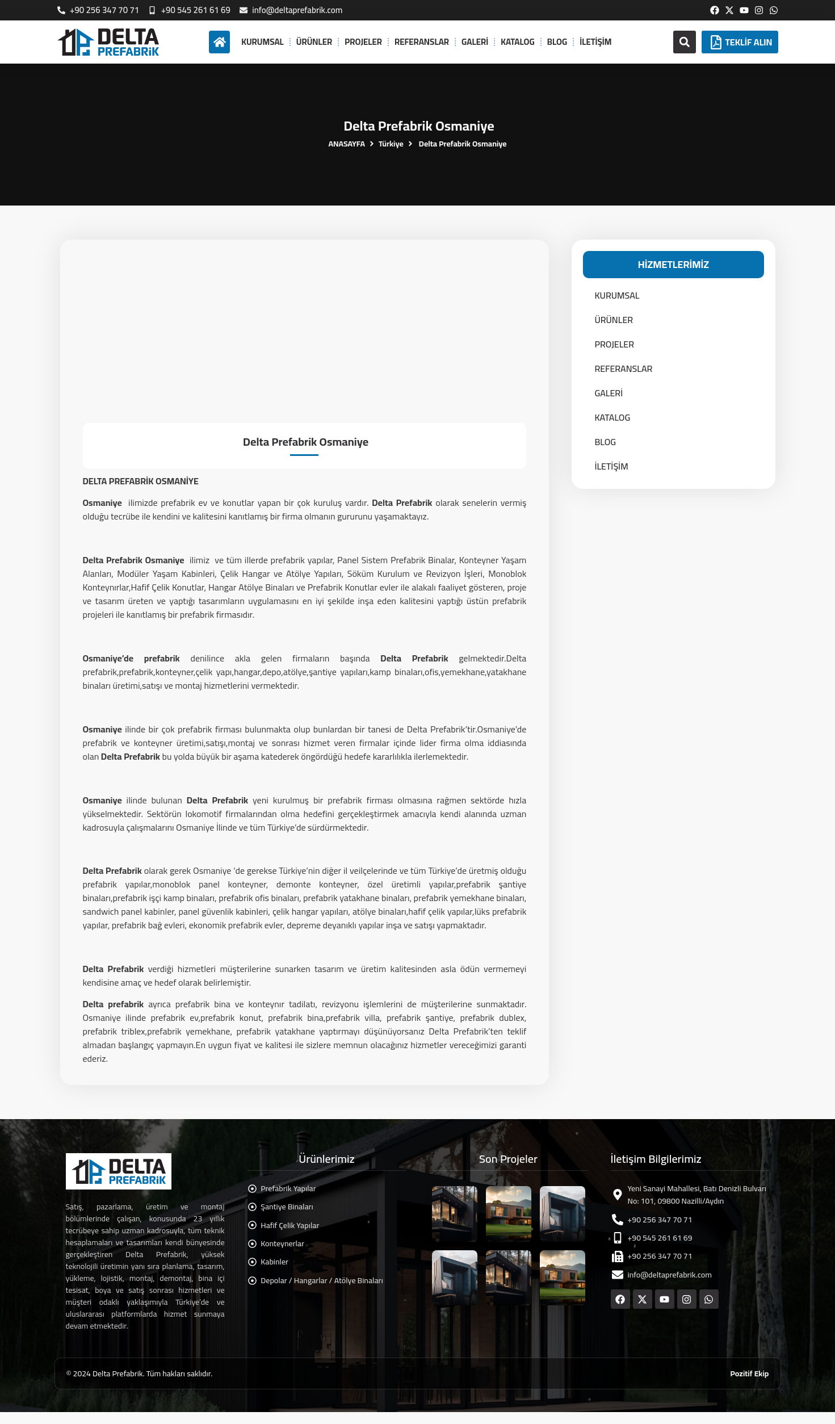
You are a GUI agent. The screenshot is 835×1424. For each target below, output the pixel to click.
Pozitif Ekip (750, 1373)
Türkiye (391, 144)
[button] (684, 42)
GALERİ (474, 41)
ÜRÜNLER (314, 41)
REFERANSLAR (422, 41)
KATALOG (518, 41)
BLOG (557, 41)
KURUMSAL (262, 41)
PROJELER (363, 41)
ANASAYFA (346, 144)
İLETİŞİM (595, 41)
